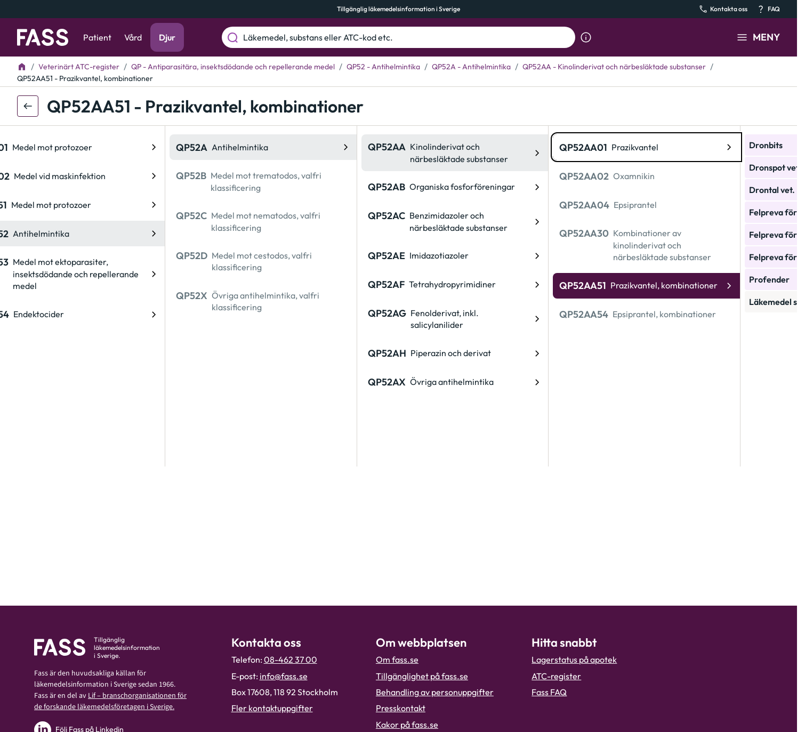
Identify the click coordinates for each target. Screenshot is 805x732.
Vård (133, 37)
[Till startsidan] (22, 66)
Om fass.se (397, 659)
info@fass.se (284, 676)
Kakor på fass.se (407, 724)
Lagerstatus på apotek (574, 659)
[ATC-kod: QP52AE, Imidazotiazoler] (302, 256)
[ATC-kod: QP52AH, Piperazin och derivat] (302, 353)
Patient (97, 37)
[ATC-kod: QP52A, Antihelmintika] (110, 147)
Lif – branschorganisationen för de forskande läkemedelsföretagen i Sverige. (110, 701)
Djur (167, 37)
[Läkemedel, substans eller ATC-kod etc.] (407, 37)
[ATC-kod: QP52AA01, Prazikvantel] (493, 147)
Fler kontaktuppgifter (272, 708)
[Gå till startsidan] (42, 37)
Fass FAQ (549, 692)
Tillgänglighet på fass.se (422, 676)
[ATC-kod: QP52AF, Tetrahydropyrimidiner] (302, 284)
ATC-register (556, 676)
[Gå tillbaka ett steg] (27, 106)
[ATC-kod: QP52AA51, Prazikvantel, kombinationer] (493, 286)
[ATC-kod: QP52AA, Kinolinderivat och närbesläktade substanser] (302, 152)
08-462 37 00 (290, 659)
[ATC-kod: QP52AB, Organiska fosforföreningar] (302, 187)
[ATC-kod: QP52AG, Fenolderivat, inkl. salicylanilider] (302, 319)
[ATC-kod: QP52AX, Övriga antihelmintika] (302, 382)
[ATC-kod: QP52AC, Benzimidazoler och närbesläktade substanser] (302, 221)
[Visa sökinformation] (585, 37)
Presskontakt (400, 708)
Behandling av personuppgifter (435, 692)
